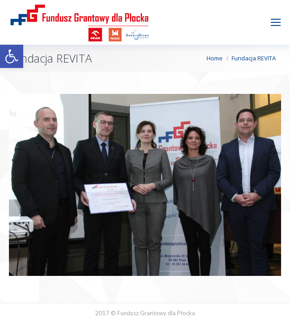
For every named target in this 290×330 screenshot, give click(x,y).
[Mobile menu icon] (275, 22)
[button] (11, 56)
